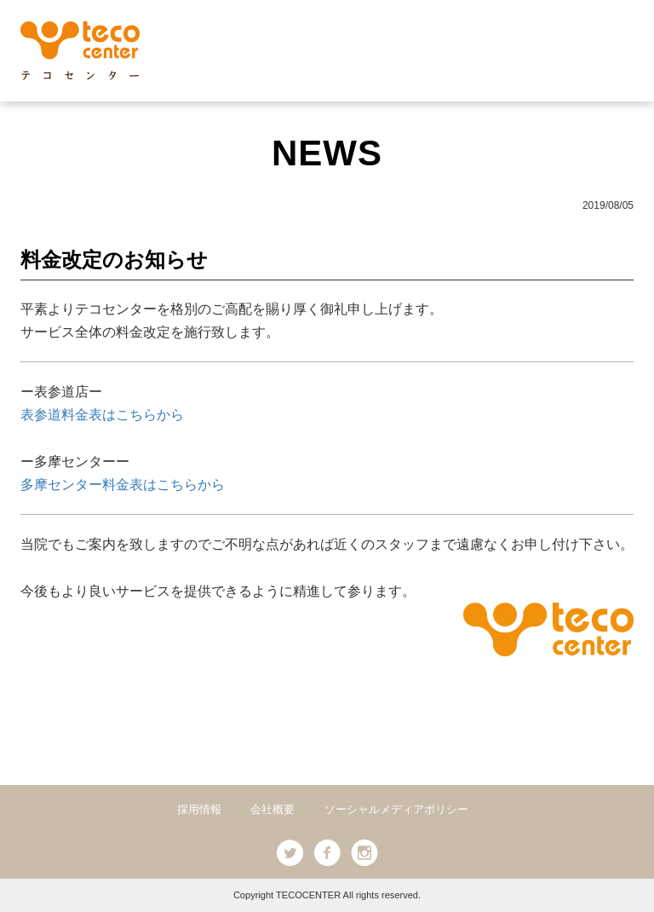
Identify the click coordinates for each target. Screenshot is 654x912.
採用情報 (199, 809)
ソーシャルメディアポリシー (396, 809)
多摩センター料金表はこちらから (122, 484)
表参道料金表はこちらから (102, 414)
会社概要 (272, 809)
